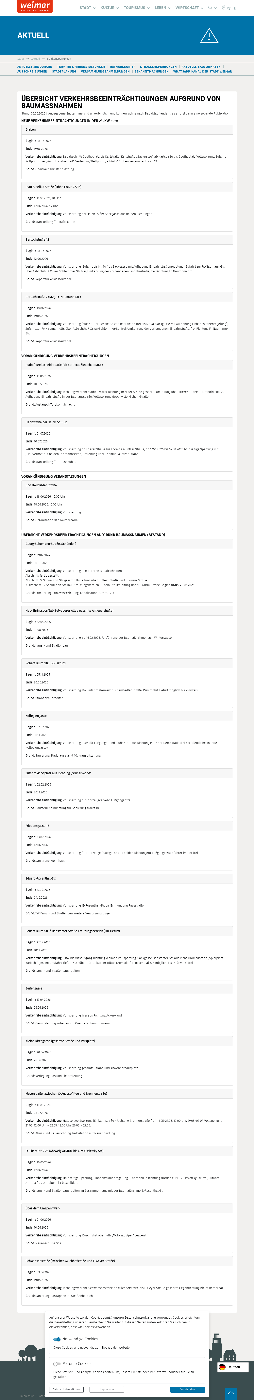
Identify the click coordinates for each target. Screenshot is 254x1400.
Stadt (20, 58)
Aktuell (35, 58)
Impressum (107, 1389)
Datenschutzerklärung (66, 1389)
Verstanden (187, 1389)
